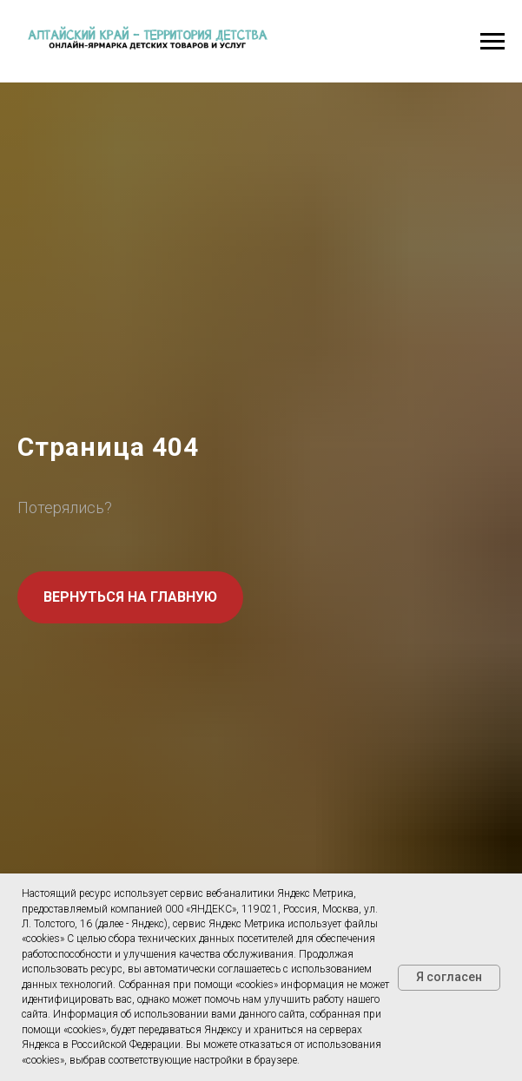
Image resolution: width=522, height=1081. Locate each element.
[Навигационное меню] (492, 41)
